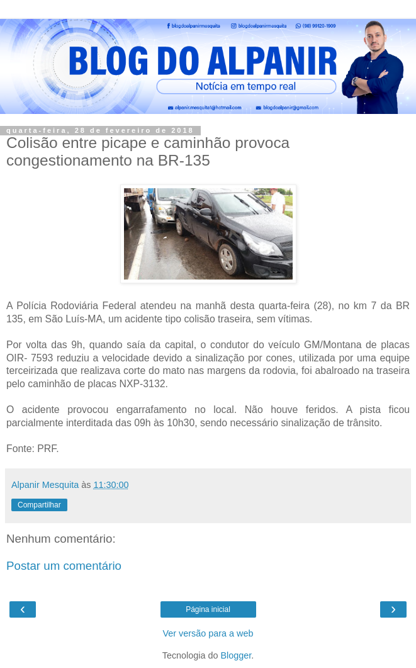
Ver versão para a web (208, 633)
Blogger (236, 655)
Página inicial (208, 609)
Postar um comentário (63, 565)
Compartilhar (39, 505)
